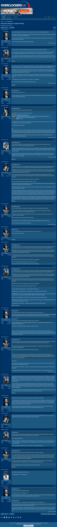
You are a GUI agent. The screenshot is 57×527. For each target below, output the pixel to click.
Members (15, 17)
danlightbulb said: (15, 108)
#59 (55, 469)
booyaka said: (15, 500)
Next (12, 27)
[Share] (53, 29)
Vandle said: (14, 229)
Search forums (9, 19)
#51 (55, 266)
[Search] (55, 17)
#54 (55, 374)
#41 (55, 29)
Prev (3, 27)
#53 (55, 336)
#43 (55, 63)
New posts (3, 19)
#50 (55, 242)
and (16, 305)
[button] (12, 17)
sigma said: (14, 318)
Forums (3, 17)
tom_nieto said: (15, 90)
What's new (9, 17)
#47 (55, 161)
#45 (55, 105)
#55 (55, 395)
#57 (55, 429)
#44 (55, 87)
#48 (55, 203)
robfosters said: (15, 488)
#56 (55, 413)
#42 (55, 47)
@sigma (13, 377)
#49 (55, 226)
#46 (55, 139)
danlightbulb (4, 25)
